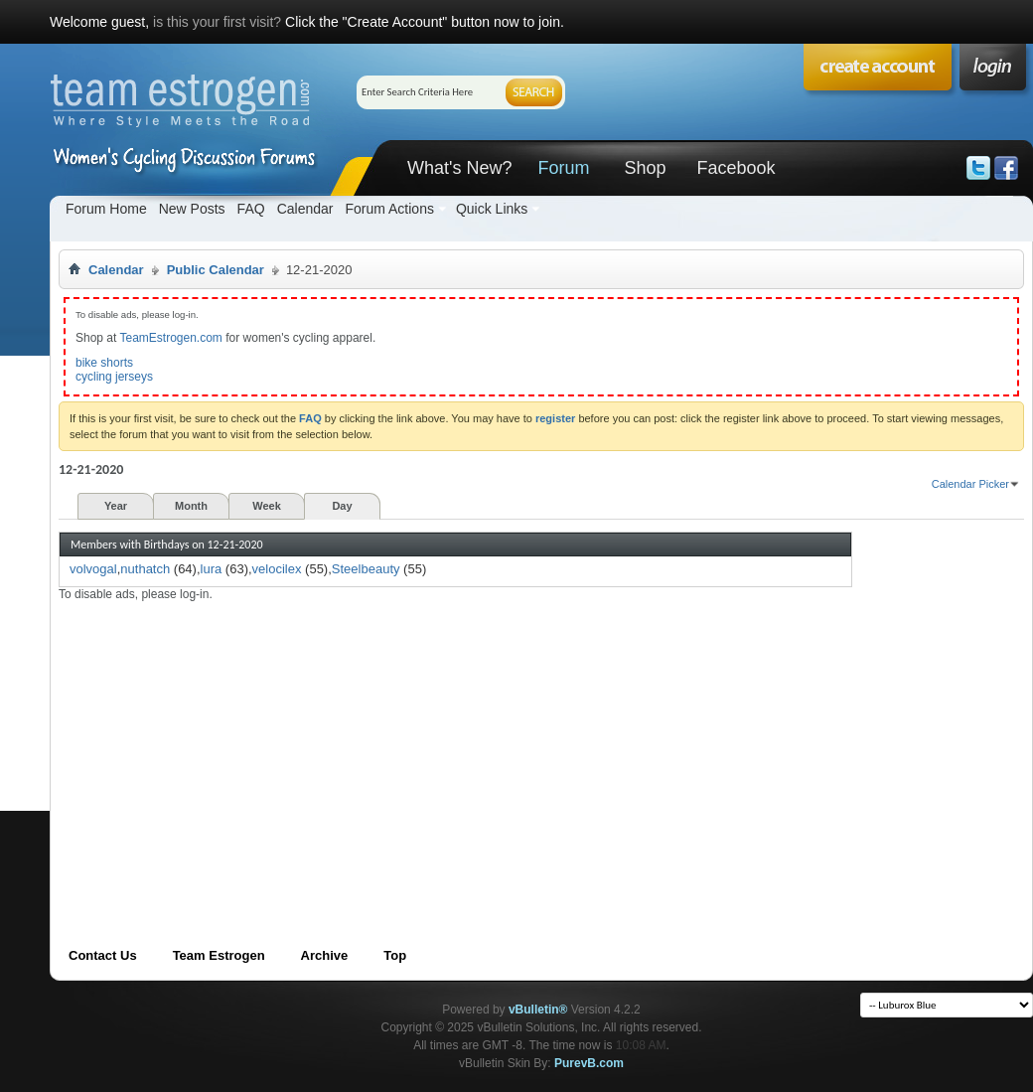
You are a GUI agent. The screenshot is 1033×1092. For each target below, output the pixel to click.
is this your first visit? (217, 22)
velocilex (277, 568)
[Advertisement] (411, 741)
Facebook (735, 168)
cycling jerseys (114, 377)
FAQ (251, 209)
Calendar (305, 209)
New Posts (192, 209)
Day (342, 506)
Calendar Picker (970, 484)
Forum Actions (389, 209)
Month (191, 506)
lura (211, 568)
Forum (563, 168)
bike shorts (104, 363)
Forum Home (106, 209)
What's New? (459, 168)
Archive (325, 955)
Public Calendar (215, 269)
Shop (644, 168)
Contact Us (103, 955)
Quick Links (491, 209)
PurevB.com (589, 1063)
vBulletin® (538, 1009)
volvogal (93, 568)
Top (394, 955)
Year (115, 506)
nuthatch (145, 568)
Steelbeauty (366, 568)
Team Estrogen (219, 955)
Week (266, 506)
